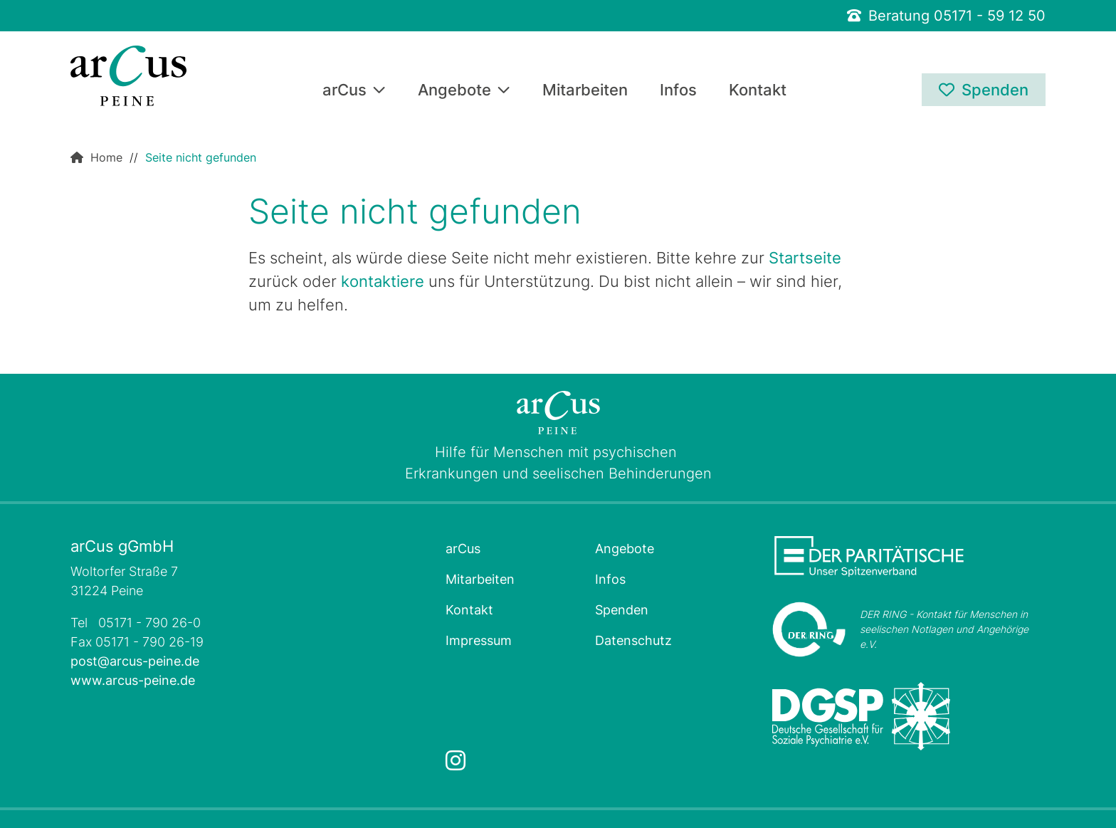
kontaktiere (382, 281)
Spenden (983, 89)
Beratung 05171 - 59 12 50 (946, 15)
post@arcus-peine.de (134, 661)
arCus (354, 90)
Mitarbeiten (585, 90)
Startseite (805, 257)
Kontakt (757, 90)
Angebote (464, 90)
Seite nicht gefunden (200, 157)
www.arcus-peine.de (132, 680)
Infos (678, 90)
